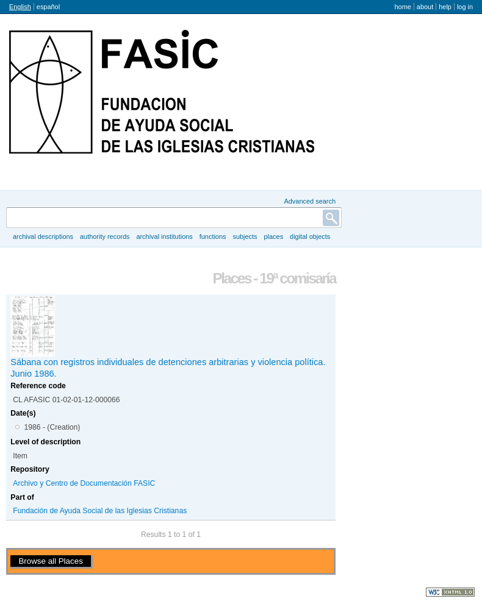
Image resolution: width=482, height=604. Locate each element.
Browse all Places (50, 561)
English (20, 6)
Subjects (244, 236)
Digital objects (310, 236)
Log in (465, 6)
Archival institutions (164, 236)
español (48, 6)
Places (274, 236)
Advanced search (310, 201)
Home (402, 6)
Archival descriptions (43, 236)
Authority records (104, 236)
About (425, 6)
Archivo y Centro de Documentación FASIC (84, 483)
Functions (213, 236)
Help (445, 6)
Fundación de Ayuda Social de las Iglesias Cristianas (100, 510)
